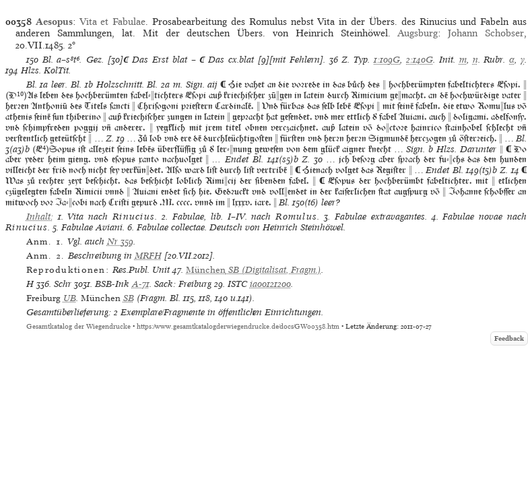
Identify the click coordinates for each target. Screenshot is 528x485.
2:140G (419, 59)
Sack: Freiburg (182, 284)
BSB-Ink (112, 284)
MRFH (148, 255)
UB (69, 298)
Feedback (509, 338)
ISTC (237, 284)
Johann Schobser (486, 33)
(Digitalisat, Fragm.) (253, 270)
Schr (62, 284)
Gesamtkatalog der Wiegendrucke (78, 326)
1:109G (387, 59)
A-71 (141, 284)
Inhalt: (39, 216)
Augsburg (417, 33)
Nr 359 (120, 241)
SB (128, 298)
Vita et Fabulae (112, 21)
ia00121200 (270, 284)
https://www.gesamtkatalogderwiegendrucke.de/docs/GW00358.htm (238, 326)
